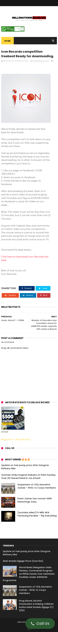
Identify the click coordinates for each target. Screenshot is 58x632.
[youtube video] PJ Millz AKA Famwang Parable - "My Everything (37, 514)
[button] (40, 623)
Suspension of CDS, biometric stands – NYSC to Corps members (36, 486)
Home (7, 41)
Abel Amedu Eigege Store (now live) (23, 560)
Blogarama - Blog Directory (15, 439)
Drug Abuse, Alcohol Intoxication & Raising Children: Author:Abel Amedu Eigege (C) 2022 (36, 605)
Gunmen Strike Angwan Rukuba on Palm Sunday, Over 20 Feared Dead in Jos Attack (28, 476)
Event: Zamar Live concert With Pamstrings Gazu (34, 500)
